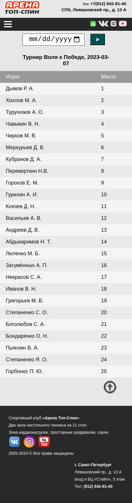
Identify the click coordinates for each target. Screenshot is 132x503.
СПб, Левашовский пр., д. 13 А (93, 9)
